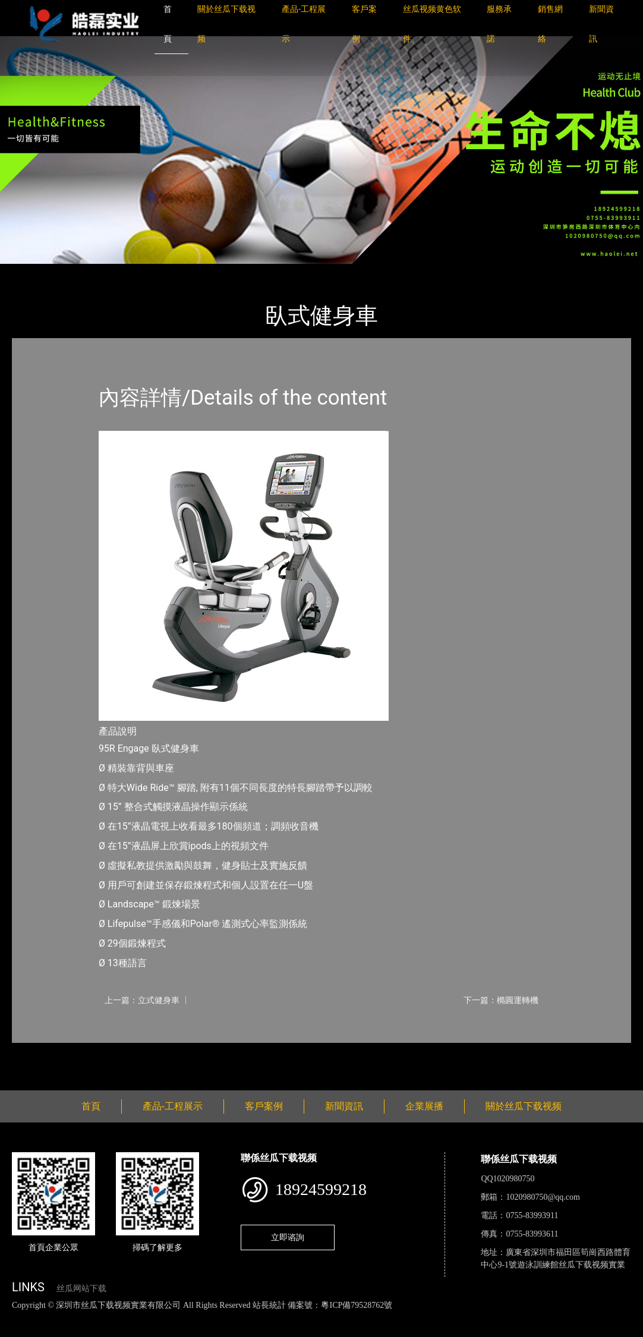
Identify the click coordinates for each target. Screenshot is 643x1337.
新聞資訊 (344, 1106)
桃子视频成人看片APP (44, 1330)
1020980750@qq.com (543, 1197)
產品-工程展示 (83, 272)
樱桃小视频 (545, 1318)
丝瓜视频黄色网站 (145, 1318)
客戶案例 (264, 1106)
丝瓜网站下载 (81, 1288)
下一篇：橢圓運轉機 (501, 1000)
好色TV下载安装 (602, 1318)
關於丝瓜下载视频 (524, 1106)
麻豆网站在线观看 (274, 1318)
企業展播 (424, 1106)
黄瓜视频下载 (209, 1318)
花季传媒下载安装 (347, 1318)
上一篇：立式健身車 (142, 1000)
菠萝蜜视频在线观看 (425, 1318)
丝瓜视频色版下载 (71, 1318)
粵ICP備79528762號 (356, 1305)
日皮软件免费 (494, 1318)
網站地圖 (18, 1318)
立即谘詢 (287, 1237)
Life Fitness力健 (156, 272)
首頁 (33, 272)
